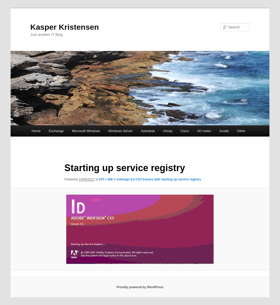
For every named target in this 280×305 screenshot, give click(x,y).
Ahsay (167, 131)
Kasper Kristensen (64, 27)
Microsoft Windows (86, 131)
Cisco (185, 131)
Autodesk (148, 131)
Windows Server (120, 131)
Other (241, 131)
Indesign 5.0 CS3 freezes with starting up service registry (159, 179)
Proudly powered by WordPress (139, 287)
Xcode (224, 131)
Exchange (56, 131)
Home (36, 131)
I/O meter (204, 131)
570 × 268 (106, 179)
